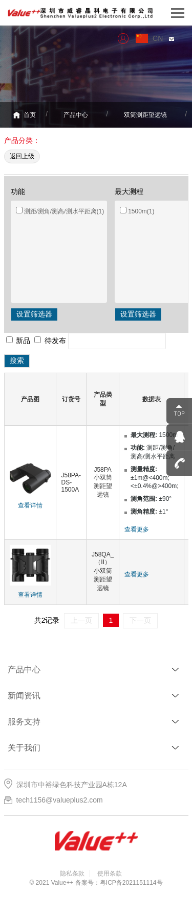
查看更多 (136, 529)
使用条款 (109, 873)
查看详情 (30, 505)
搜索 (17, 360)
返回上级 (22, 156)
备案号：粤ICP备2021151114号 (119, 882)
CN (163, 38)
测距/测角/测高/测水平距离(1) (64, 211)
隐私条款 (72, 873)
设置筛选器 (34, 314)
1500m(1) (141, 211)
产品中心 (75, 114)
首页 (24, 115)
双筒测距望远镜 (145, 114)
